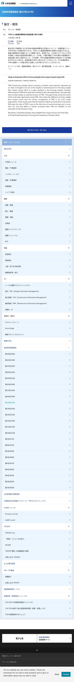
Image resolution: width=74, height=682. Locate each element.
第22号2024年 (10, 360)
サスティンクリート (12, 322)
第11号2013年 (10, 427)
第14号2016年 (10, 408)
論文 (19, 42)
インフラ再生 (10, 192)
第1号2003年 (9, 487)
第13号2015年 (10, 414)
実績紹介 (8, 576)
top (37, 650)
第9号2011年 (9, 439)
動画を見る (8, 341)
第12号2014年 (10, 421)
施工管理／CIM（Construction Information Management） (26, 297)
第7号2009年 (9, 451)
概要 (11, 42)
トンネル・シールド (12, 174)
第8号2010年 (9, 445)
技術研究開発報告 (10, 347)
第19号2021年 (10, 378)
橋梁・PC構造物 (10, 168)
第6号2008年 (9, 457)
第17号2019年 (10, 390)
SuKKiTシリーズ (9, 507)
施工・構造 (9, 211)
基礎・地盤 (9, 217)
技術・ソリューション (12, 142)
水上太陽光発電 (9, 563)
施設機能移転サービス (12, 589)
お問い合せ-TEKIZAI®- (13, 557)
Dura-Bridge (9, 328)
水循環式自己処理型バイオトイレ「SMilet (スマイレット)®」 (25, 501)
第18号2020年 (10, 384)
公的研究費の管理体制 (12, 494)
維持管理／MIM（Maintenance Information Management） (26, 303)
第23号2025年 (10, 354)
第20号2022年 (10, 372)
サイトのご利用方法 (9, 662)
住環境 (7, 223)
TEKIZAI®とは (10, 533)
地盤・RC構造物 (10, 180)
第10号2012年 (10, 433)
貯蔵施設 (8, 186)
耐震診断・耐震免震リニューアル (15, 596)
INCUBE (8, 545)
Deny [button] (57, 674)
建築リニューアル (11, 235)
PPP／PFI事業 (9, 570)
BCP (6, 241)
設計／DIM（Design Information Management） (22, 291)
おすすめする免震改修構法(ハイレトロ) (19, 602)
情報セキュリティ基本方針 (11, 656)
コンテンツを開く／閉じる (69, 142)
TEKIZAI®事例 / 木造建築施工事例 (17, 551)
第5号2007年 (9, 463)
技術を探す (8, 149)
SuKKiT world (10, 520)
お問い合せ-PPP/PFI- (12, 583)
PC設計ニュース (10, 162)
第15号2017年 (10, 402)
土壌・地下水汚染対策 (13, 266)
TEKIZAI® (7, 526)
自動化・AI (9, 309)
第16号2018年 (10, 396)
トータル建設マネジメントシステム (17, 285)
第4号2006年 (9, 469)
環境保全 (8, 260)
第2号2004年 (9, 481)
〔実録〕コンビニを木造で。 (15, 539)
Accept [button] (66, 674)
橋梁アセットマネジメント (14, 334)
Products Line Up (11, 514)
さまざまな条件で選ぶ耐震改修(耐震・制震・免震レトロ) (25, 608)
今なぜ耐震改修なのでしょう (15, 614)
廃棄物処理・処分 (11, 272)
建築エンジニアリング (13, 229)
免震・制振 (9, 205)
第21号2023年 (10, 366)
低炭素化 (8, 254)
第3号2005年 (9, 475)
